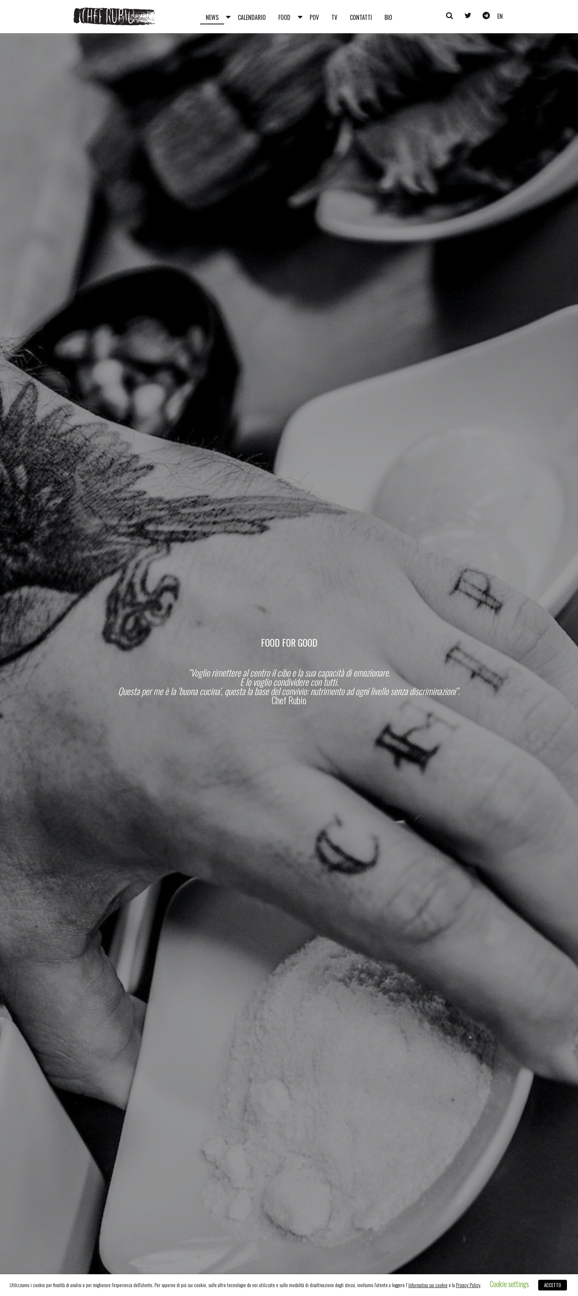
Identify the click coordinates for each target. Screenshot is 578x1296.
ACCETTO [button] (552, 1285)
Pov (314, 17)
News (212, 17)
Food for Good (289, 642)
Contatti (361, 17)
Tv (334, 17)
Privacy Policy (468, 1285)
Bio (388, 17)
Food (284, 17)
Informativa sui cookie (428, 1285)
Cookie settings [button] (509, 1283)
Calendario (252, 17)
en (500, 16)
